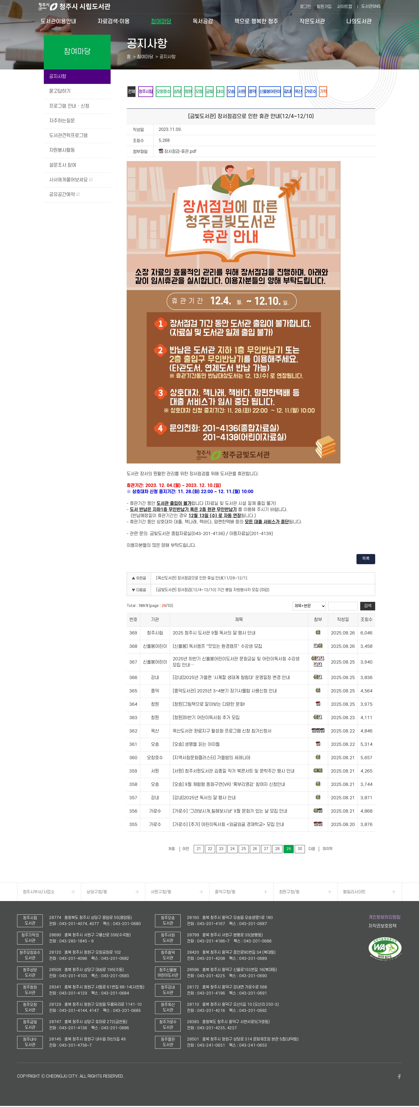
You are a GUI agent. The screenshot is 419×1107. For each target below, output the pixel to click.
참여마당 (161, 21)
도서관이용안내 (58, 21)
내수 (233, 92)
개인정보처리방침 (384, 918)
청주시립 (148, 92)
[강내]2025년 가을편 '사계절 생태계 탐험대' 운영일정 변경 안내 (231, 678)
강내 (309, 92)
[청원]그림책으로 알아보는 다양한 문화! (209, 705)
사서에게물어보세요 (70, 179)
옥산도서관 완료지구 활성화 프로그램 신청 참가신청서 (222, 732)
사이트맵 (344, 6)
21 (199, 850)
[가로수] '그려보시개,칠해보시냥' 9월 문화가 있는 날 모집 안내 (230, 812)
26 (255, 850)
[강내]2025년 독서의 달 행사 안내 (204, 799)
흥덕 (270, 92)
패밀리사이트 (354, 893)
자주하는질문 (62, 120)
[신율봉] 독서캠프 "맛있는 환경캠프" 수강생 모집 (217, 647)
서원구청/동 (161, 893)
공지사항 (57, 76)
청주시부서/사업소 (39, 893)
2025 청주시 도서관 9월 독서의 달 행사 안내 (214, 634)
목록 (366, 559)
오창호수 (168, 92)
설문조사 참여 (62, 165)
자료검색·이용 (114, 21)
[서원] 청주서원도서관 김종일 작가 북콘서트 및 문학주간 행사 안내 (233, 772)
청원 (196, 92)
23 (221, 850)
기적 (350, 92)
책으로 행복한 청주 (256, 21)
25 (244, 850)
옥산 (322, 92)
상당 (184, 92)
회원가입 (324, 6)
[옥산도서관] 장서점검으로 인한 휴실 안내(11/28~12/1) (201, 579)
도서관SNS (371, 6)
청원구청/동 (289, 893)
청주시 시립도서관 (78, 6)
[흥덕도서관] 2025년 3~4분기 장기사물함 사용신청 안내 (225, 692)
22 (210, 850)
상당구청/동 (97, 893)
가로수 (336, 92)
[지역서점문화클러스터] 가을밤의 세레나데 (211, 759)
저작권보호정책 (382, 927)
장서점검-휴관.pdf (178, 152)
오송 (245, 92)
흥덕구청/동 (225, 893)
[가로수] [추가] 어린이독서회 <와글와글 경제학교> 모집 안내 (228, 825)
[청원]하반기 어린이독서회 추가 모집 (206, 718)
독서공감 (203, 21)
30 (300, 850)
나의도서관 (359, 21)
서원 (258, 92)
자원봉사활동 (62, 150)
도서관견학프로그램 (68, 135)
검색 (367, 607)
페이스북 (399, 1077)
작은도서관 (312, 21)
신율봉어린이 (290, 92)
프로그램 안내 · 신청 (69, 106)
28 (277, 850)
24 (232, 850)
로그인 (305, 6)
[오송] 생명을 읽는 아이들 (196, 745)
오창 (208, 92)
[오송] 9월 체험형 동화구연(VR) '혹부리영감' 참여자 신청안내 (229, 785)
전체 (132, 92)
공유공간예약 (64, 194)
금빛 (221, 92)
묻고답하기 (60, 91)
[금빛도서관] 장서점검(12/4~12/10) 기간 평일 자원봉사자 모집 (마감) (212, 591)
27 (266, 850)
